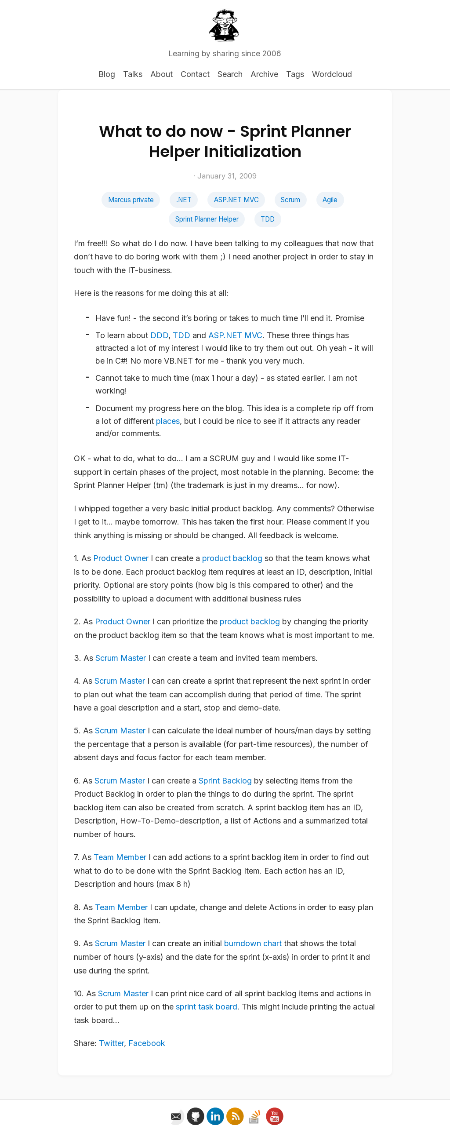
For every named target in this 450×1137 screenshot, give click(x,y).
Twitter (111, 1043)
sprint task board (206, 1006)
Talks (132, 74)
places (168, 421)
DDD (159, 335)
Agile (330, 200)
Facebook (146, 1043)
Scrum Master (120, 658)
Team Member (120, 857)
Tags (295, 74)
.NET (184, 200)
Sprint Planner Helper (207, 219)
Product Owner (121, 558)
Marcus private (131, 200)
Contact (195, 74)
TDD (268, 219)
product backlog (232, 558)
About (161, 74)
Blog (106, 74)
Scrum (290, 200)
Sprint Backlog (225, 780)
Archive (264, 74)
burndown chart (253, 943)
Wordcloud (332, 74)
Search (230, 74)
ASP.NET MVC (236, 200)
